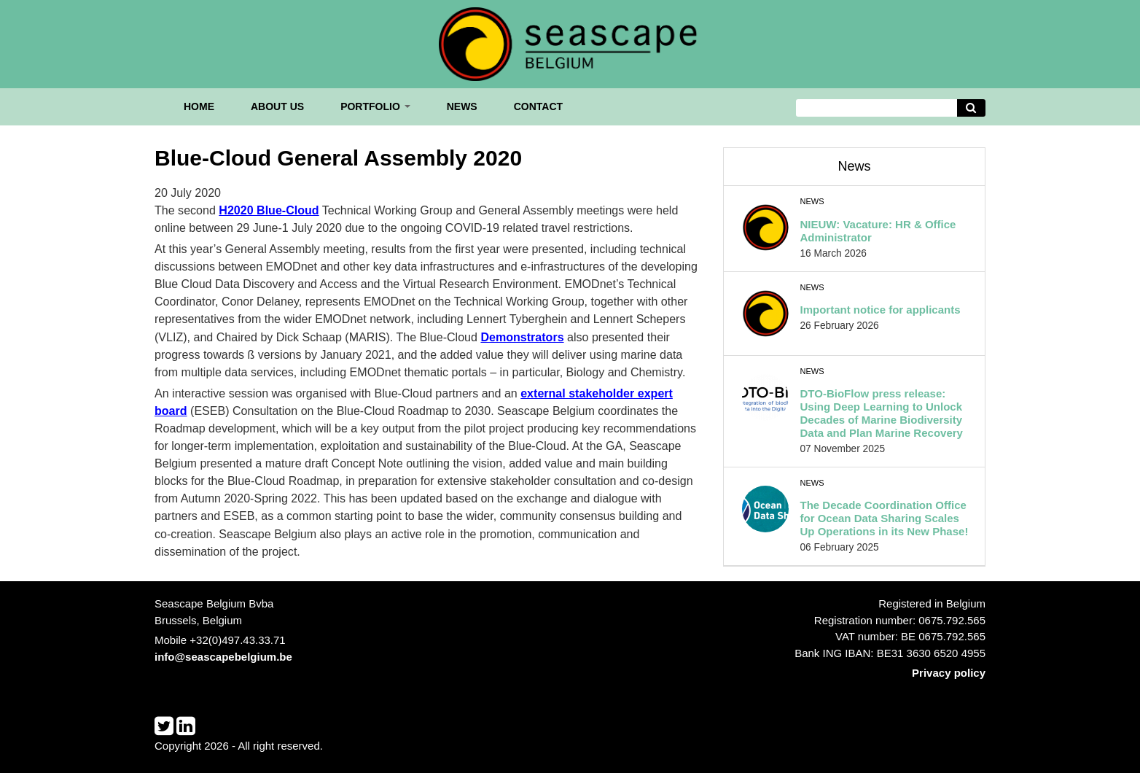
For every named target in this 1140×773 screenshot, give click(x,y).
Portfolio (375, 106)
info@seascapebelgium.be (223, 656)
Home (199, 106)
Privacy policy (948, 673)
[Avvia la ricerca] (971, 108)
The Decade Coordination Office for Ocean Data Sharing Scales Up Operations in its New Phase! (884, 518)
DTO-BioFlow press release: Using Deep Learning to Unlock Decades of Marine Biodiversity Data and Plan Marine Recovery (881, 413)
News (462, 106)
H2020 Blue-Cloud (269, 210)
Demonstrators (521, 336)
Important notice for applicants (880, 309)
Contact (538, 106)
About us (277, 106)
